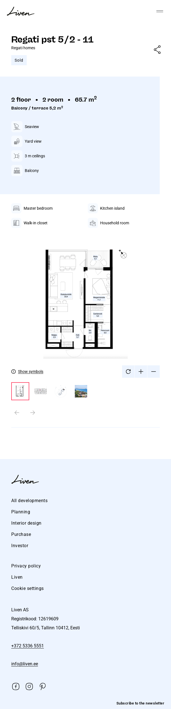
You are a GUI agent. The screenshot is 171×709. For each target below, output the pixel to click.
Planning (20, 512)
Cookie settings (27, 588)
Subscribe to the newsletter (140, 703)
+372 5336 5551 (27, 645)
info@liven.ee (24, 663)
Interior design (26, 523)
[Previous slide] (16, 412)
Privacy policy (26, 566)
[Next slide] (32, 412)
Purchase (21, 534)
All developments (29, 500)
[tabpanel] (85, 320)
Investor (19, 545)
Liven (17, 577)
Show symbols (30, 371)
